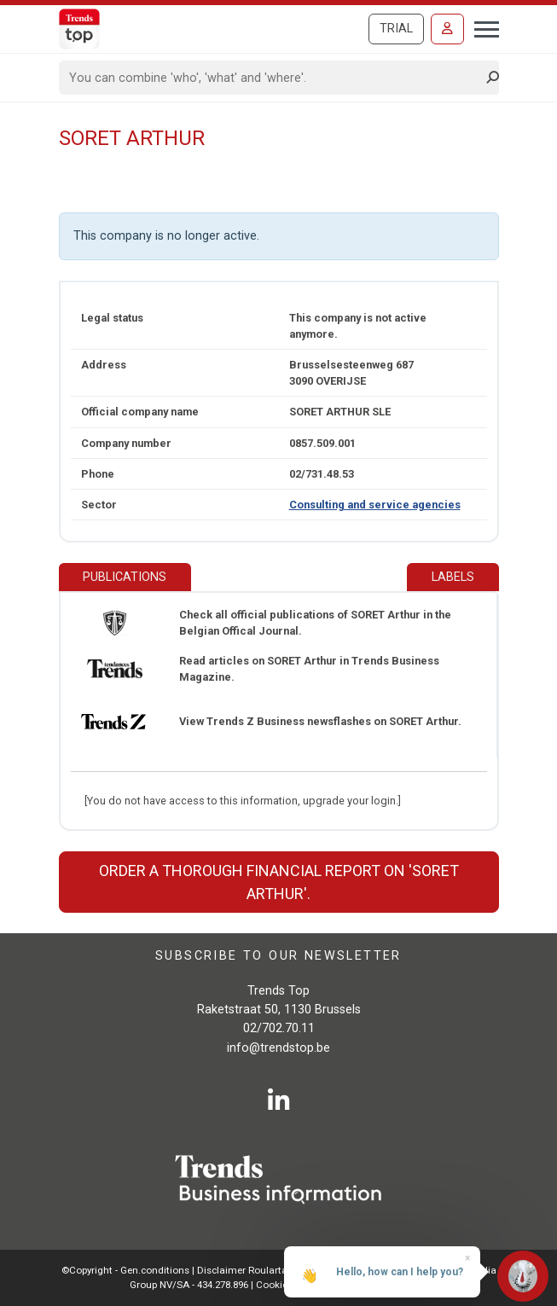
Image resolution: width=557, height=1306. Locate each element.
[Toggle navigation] (481, 27)
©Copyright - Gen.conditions (125, 1270)
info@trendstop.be (278, 1048)
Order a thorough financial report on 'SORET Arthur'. (279, 882)
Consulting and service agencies (375, 504)
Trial (396, 28)
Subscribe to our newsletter (278, 956)
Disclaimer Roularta (242, 1270)
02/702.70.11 (279, 1028)
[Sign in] (447, 29)
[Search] (273, 78)
